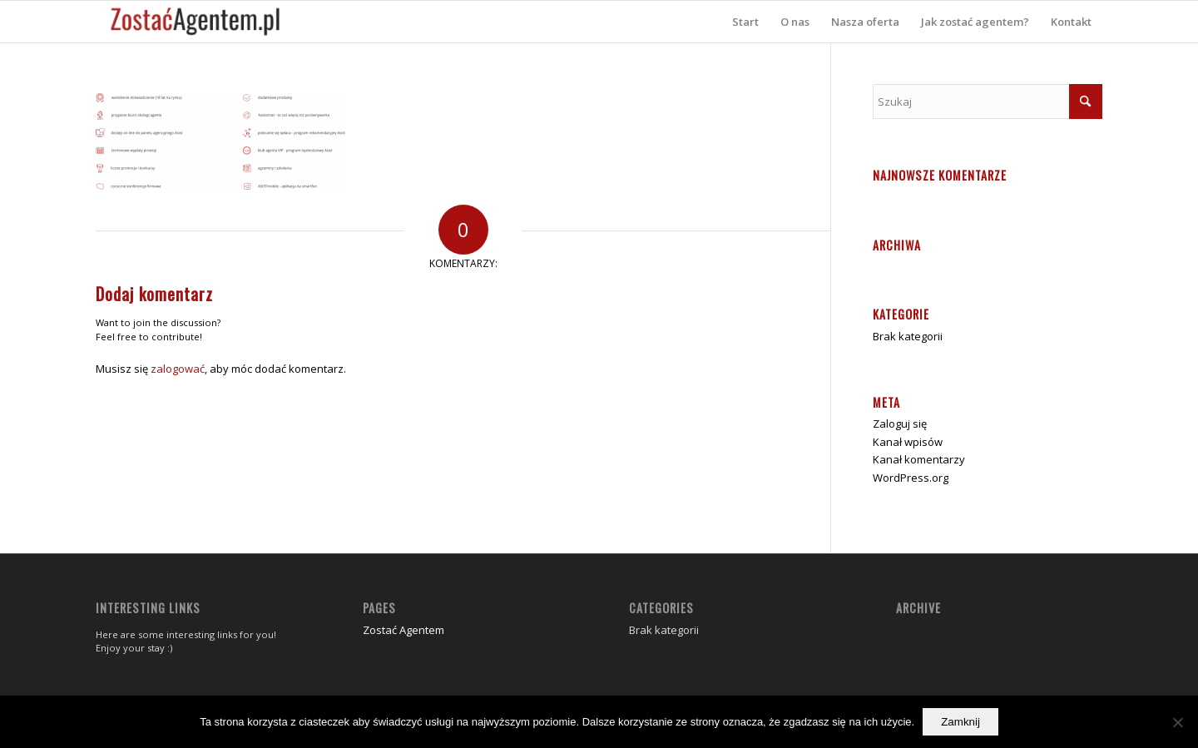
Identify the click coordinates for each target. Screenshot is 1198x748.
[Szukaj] (987, 101)
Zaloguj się (900, 423)
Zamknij (960, 722)
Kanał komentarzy (919, 459)
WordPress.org (910, 477)
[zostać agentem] (195, 21)
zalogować (178, 368)
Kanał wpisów (908, 441)
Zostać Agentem (403, 629)
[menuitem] (745, 21)
